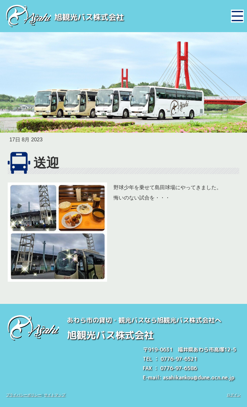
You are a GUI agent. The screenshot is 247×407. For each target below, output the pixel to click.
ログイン (234, 395)
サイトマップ (54, 395)
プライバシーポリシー (23, 395)
